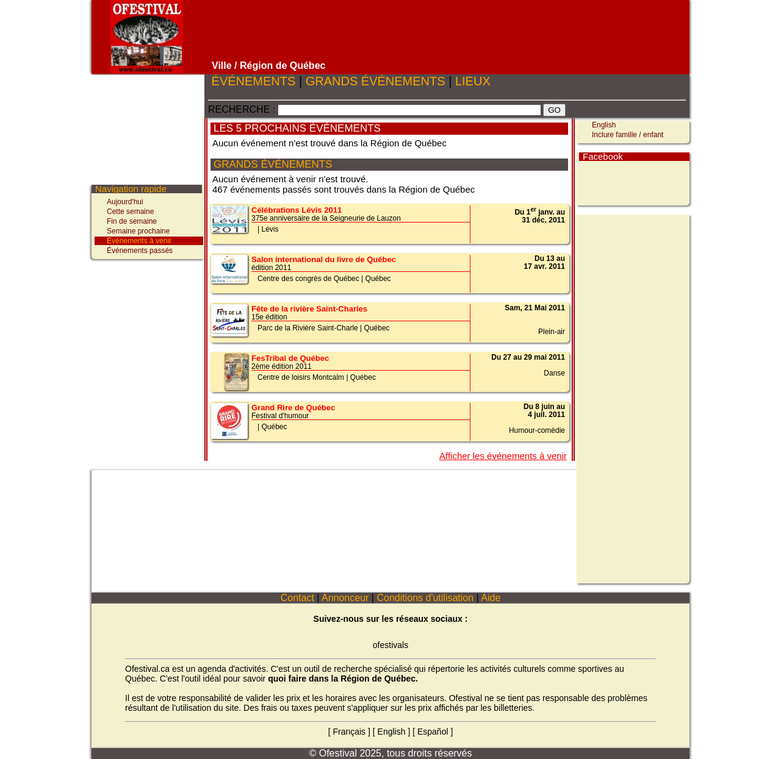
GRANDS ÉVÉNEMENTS (375, 81)
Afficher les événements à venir (503, 456)
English (604, 125)
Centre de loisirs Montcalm (300, 377)
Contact (297, 598)
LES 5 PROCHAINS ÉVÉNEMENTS (297, 128)
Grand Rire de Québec (293, 407)
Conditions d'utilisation (425, 598)
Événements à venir (139, 241)
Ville (222, 65)
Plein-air (551, 331)
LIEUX (473, 81)
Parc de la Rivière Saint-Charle (307, 328)
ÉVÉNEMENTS (253, 81)
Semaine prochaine (138, 231)
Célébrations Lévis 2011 (296, 210)
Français (349, 731)
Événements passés (140, 250)
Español (432, 731)
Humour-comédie (537, 430)
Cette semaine (130, 211)
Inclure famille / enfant (627, 134)
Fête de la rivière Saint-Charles (309, 308)
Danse (554, 373)
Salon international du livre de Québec (323, 259)
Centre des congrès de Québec (308, 278)
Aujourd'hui (125, 202)
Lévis (269, 229)
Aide (491, 598)
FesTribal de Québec (290, 358)
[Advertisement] (447, 30)
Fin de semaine (132, 221)
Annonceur (345, 598)
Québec (378, 278)
